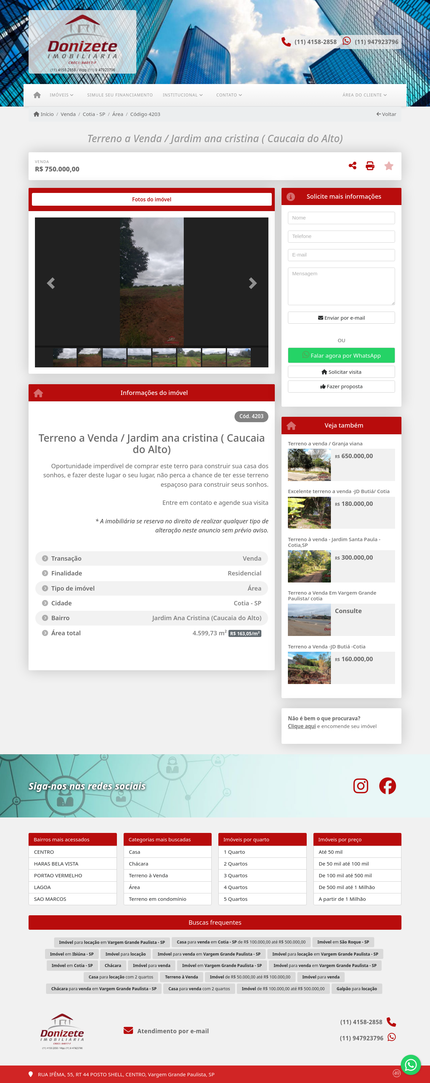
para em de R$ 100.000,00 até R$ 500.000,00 (241, 942)
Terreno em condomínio (157, 898)
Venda (68, 114)
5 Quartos (236, 898)
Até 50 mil (331, 851)
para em (112, 942)
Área (117, 114)
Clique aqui (302, 726)
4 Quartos (236, 887)
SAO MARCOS (50, 898)
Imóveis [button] (59, 95)
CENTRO (44, 851)
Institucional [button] (180, 95)
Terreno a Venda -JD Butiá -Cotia (327, 646)
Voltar (386, 114)
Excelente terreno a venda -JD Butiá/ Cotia (339, 491)
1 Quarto (234, 851)
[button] (52, 283)
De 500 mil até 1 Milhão (347, 887)
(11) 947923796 (376, 42)
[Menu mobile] (37, 95)
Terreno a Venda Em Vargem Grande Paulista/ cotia (332, 595)
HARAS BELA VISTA (56, 863)
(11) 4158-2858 (316, 42)
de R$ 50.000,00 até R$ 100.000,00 (250, 977)
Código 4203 (145, 114)
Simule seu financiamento (120, 95)
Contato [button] (226, 95)
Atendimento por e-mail (166, 1031)
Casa (134, 851)
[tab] (56, 199)
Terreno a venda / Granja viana (325, 443)
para (125, 954)
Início (44, 114)
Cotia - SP (94, 114)
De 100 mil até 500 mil (345, 875)
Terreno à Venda (148, 875)
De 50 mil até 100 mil (344, 863)
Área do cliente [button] (362, 95)
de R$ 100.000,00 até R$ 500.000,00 (283, 989)
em (343, 942)
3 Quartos (236, 875)
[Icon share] (361, 785)
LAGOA (42, 887)
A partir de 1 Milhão (342, 898)
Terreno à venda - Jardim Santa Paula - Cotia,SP (334, 542)
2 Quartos (236, 863)
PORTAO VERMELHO (58, 875)
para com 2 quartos (121, 977)
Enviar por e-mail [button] (341, 317)
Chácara (138, 863)
